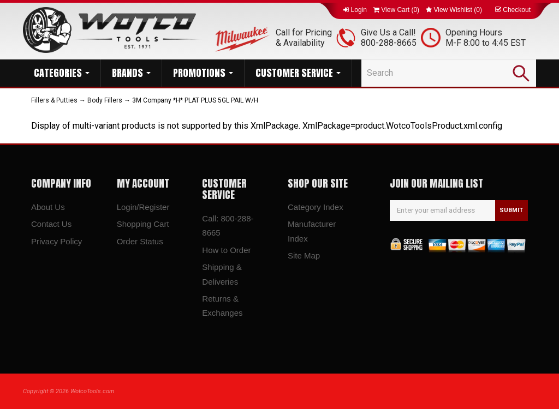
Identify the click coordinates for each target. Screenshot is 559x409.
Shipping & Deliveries (222, 274)
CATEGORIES (62, 72)
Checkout (513, 10)
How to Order (226, 250)
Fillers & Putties (54, 100)
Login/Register (143, 207)
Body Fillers (104, 100)
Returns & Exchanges (222, 305)
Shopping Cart (143, 223)
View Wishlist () (454, 10)
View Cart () (396, 10)
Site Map (304, 255)
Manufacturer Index (312, 231)
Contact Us (51, 223)
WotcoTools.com (92, 391)
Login (355, 10)
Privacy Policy (56, 241)
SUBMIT (511, 210)
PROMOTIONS (203, 72)
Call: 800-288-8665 (227, 225)
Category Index (315, 207)
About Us (48, 207)
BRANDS (131, 72)
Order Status (140, 241)
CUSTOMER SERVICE (298, 72)
